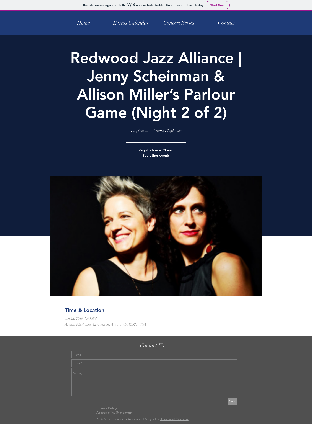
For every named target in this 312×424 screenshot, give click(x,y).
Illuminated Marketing (174, 418)
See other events (156, 155)
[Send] (232, 401)
